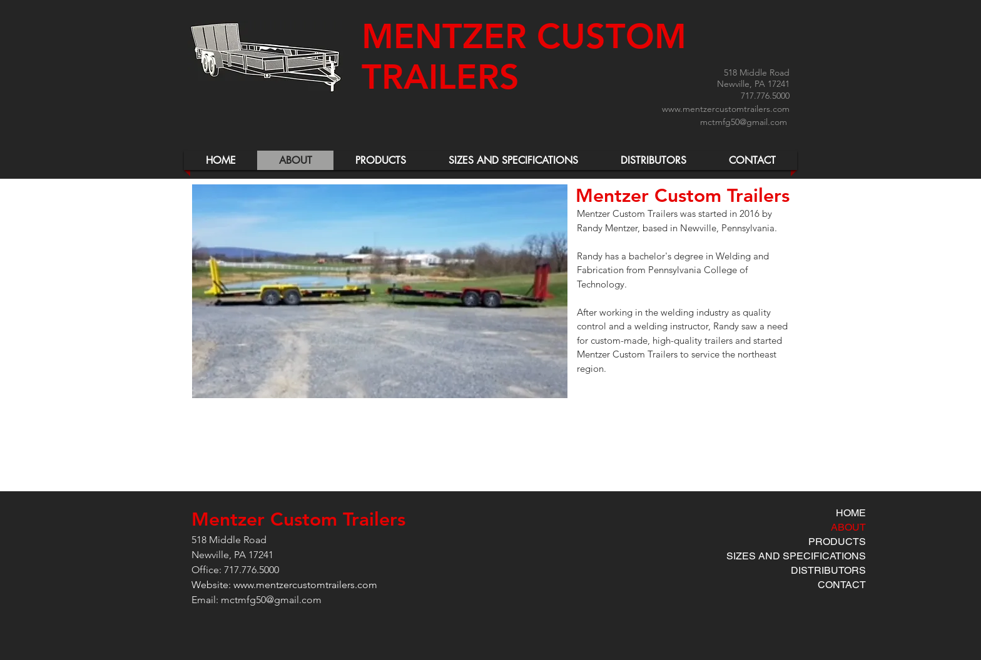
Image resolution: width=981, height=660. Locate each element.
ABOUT (848, 527)
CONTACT (842, 585)
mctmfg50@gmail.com (743, 122)
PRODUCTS (837, 542)
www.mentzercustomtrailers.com (726, 108)
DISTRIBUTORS (828, 570)
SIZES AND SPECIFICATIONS (796, 556)
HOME (851, 513)
